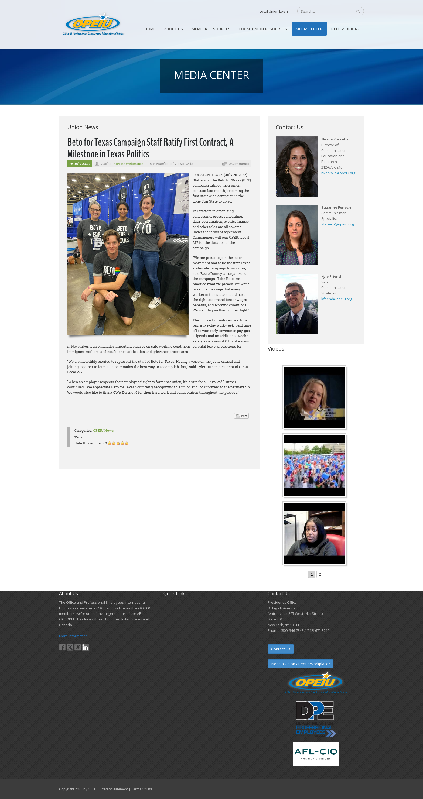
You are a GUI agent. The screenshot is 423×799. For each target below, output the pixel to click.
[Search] (322, 11)
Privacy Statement (114, 789)
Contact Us (281, 648)
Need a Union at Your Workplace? (300, 663)
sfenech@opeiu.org (337, 224)
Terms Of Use (141, 789)
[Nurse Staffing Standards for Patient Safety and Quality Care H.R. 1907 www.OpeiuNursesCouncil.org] (315, 398)
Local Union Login (274, 11)
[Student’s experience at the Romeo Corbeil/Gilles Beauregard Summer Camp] (315, 466)
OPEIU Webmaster (129, 163)
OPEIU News (103, 430)
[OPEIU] (93, 23)
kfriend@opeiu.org (336, 298)
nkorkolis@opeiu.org (338, 172)
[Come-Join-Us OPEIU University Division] (315, 534)
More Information (73, 635)
